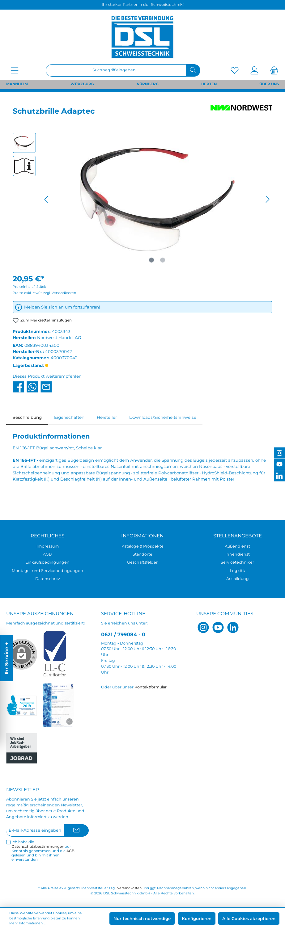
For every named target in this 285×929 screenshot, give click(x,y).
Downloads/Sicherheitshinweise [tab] (162, 417)
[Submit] (76, 830)
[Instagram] (203, 627)
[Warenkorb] (272, 70)
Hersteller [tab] (107, 417)
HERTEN (209, 84)
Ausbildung (237, 578)
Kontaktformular (150, 687)
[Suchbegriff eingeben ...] (116, 70)
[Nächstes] (267, 199)
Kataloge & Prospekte (142, 546)
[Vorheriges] (46, 199)
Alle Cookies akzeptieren (248, 918)
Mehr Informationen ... (27, 923)
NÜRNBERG (148, 84)
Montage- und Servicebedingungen (47, 570)
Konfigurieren (196, 918)
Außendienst (237, 546)
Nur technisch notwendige (142, 918)
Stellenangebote (237, 536)
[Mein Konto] (254, 70)
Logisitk (237, 570)
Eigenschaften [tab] (69, 417)
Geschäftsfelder (142, 562)
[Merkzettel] (234, 70)
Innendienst (237, 554)
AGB (47, 554)
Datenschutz (47, 578)
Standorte (142, 554)
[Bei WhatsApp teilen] (32, 386)
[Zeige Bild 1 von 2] (151, 260)
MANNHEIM (17, 84)
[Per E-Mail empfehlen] (46, 386)
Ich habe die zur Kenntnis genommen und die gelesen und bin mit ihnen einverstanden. (42, 851)
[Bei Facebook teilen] (18, 386)
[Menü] (14, 70)
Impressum (47, 546)
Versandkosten (129, 888)
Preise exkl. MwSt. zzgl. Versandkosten (44, 293)
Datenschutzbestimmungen (37, 846)
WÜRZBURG (82, 84)
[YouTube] (218, 627)
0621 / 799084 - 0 (123, 634)
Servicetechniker (237, 562)
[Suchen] (193, 70)
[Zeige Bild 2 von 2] (162, 260)
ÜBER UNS (269, 84)
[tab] (27, 417)
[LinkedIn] (233, 627)
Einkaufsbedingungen (47, 562)
